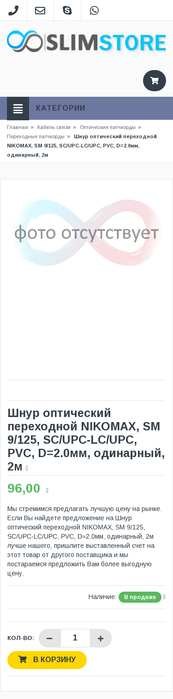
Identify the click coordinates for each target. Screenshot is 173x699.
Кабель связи (56, 127)
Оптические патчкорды (108, 127)
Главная (17, 127)
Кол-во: (20, 637)
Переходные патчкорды (36, 136)
